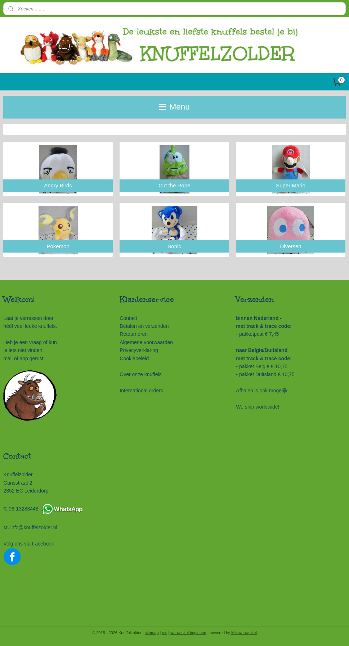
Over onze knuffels (140, 374)
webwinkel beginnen (188, 633)
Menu (174, 106)
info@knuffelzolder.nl (33, 527)
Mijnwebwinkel (244, 633)
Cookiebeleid (134, 358)
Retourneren (134, 334)
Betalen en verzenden (144, 326)
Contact (128, 318)
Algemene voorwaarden (146, 342)
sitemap (152, 633)
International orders (141, 390)
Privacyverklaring (139, 350)
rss (164, 633)
